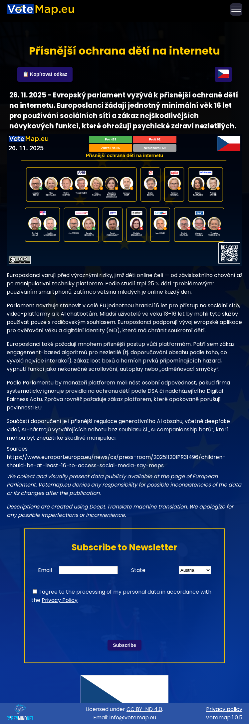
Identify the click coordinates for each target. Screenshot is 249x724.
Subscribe (124, 645)
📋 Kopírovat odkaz (45, 74)
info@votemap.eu (133, 717)
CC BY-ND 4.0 (144, 709)
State (138, 570)
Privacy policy (224, 709)
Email (45, 570)
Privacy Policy (60, 600)
